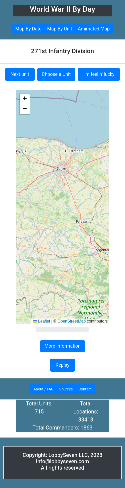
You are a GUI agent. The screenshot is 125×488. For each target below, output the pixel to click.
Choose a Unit (56, 74)
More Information (62, 346)
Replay (62, 365)
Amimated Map (94, 28)
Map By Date (28, 28)
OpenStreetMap (71, 321)
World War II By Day (62, 9)
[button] (25, 99)
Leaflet (41, 321)
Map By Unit (59, 28)
